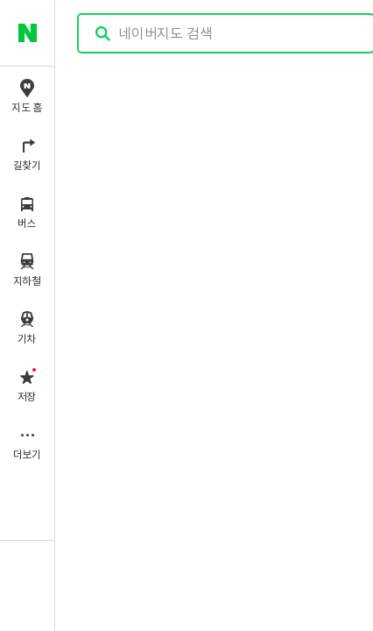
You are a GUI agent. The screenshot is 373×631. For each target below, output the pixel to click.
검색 (103, 33)
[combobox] (226, 33)
